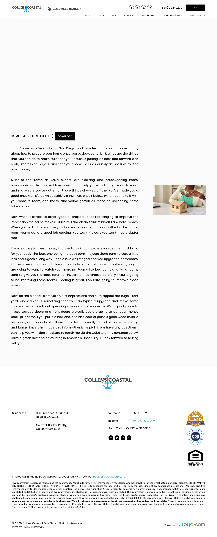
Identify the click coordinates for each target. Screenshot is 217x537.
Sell (102, 15)
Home (87, 15)
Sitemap (38, 527)
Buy (114, 15)
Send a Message (143, 420)
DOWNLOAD (67, 136)
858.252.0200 (141, 413)
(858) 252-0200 (171, 7)
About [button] (127, 15)
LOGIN (195, 7)
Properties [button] (148, 15)
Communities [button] (172, 15)
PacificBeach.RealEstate (109, 476)
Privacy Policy (21, 527)
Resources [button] (196, 15)
